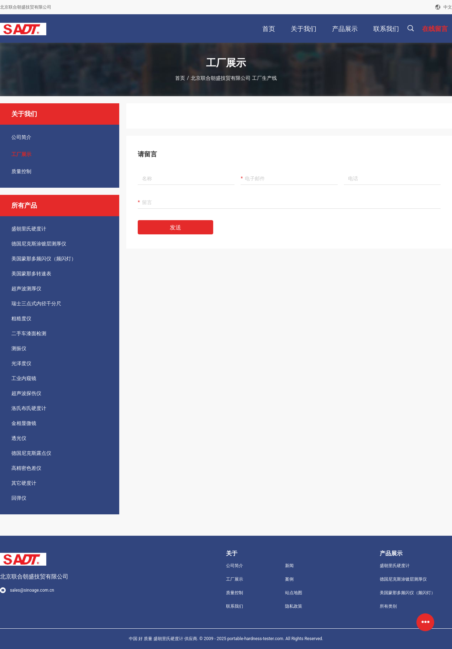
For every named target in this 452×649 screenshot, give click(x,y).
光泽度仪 (21, 363)
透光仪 (18, 438)
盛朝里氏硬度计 (28, 229)
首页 (180, 78)
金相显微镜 (23, 423)
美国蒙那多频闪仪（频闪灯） (43, 258)
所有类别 (388, 606)
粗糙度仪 (21, 318)
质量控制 (21, 171)
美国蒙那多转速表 (31, 273)
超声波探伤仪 (26, 393)
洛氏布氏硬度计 (28, 408)
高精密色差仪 (26, 468)
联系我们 (234, 606)
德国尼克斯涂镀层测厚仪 (38, 243)
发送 (175, 227)
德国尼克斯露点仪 (31, 453)
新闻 (289, 565)
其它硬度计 (23, 483)
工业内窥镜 (23, 378)
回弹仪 (18, 498)
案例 (289, 579)
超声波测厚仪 (26, 288)
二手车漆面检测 (28, 333)
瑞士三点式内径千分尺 (36, 303)
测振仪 (18, 348)
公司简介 (21, 137)
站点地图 (293, 592)
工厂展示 (21, 154)
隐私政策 (293, 606)
